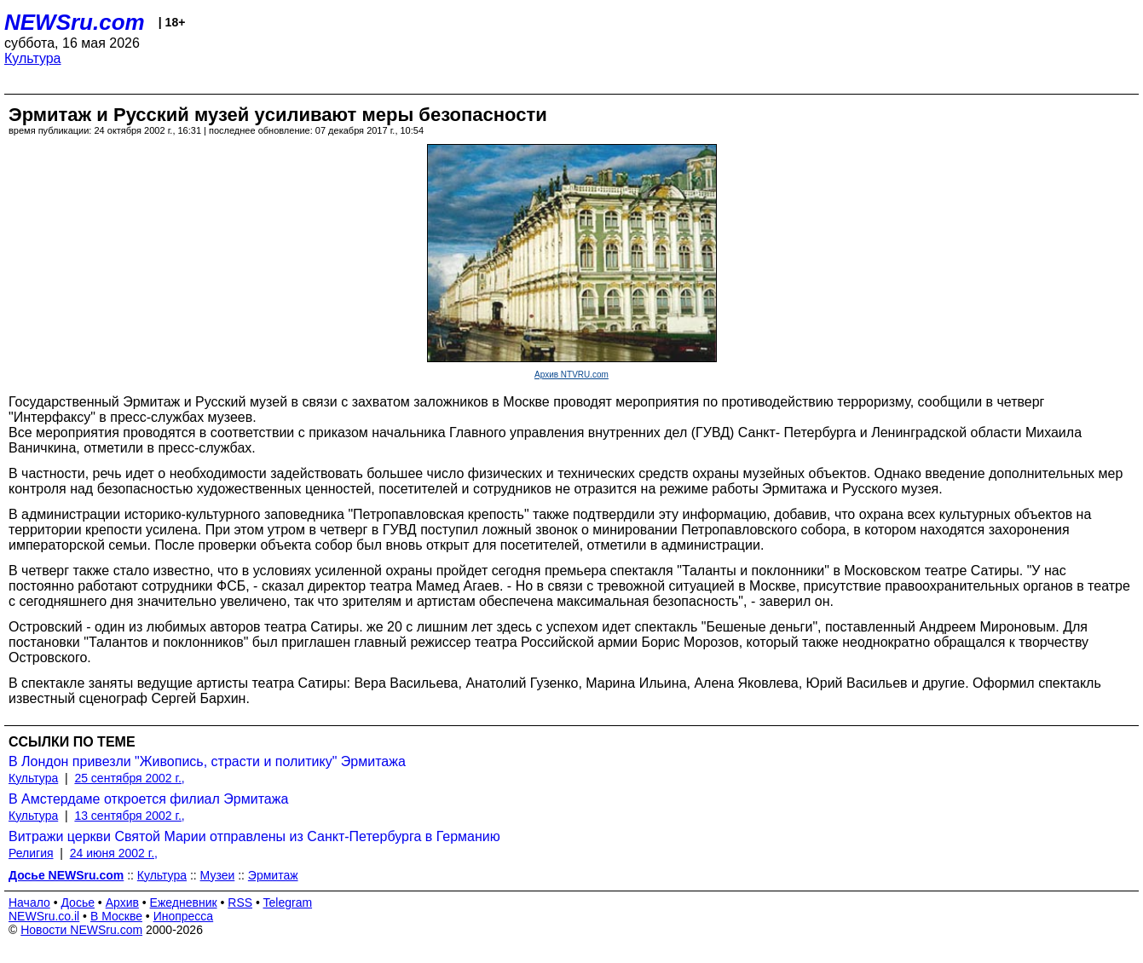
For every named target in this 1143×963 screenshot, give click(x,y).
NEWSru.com (74, 22)
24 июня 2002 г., (114, 853)
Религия (31, 853)
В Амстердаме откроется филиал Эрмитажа (148, 799)
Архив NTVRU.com (571, 374)
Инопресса (183, 916)
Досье (78, 902)
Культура (32, 58)
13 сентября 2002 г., (129, 815)
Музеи (217, 875)
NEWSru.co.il (44, 916)
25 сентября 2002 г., (129, 778)
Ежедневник (183, 902)
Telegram (288, 902)
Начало (29, 902)
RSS (240, 902)
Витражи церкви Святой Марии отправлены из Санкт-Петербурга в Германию (254, 836)
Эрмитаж (273, 875)
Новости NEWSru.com (81, 930)
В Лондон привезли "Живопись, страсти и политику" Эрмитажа (207, 761)
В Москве (116, 916)
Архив (122, 902)
